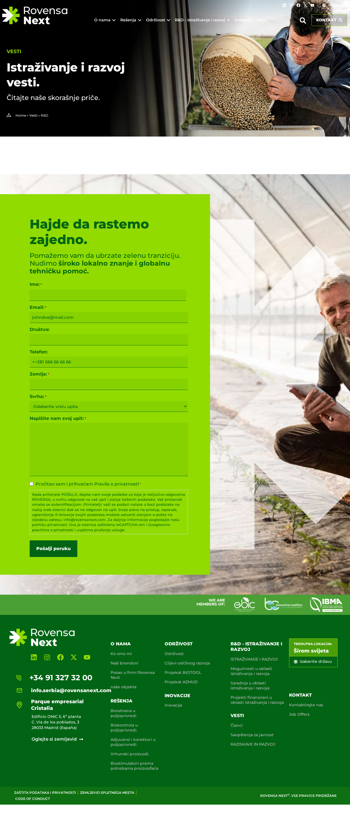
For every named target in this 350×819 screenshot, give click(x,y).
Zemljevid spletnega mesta (107, 792)
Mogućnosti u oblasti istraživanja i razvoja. (251, 671)
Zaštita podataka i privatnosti (45, 792)
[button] (303, 20)
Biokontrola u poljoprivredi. (124, 728)
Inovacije (177, 695)
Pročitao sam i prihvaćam (88, 484)
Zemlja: (39, 374)
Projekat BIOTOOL (183, 672)
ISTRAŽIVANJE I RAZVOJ (254, 659)
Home (21, 115)
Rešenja (121, 701)
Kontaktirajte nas (306, 704)
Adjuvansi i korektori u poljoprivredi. (133, 742)
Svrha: (38, 396)
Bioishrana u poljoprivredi (123, 713)
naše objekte (124, 686)
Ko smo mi (121, 653)
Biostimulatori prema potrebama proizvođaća (134, 766)
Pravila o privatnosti (116, 484)
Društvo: (39, 329)
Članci (237, 725)
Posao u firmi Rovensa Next (133, 675)
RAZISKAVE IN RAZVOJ (253, 744)
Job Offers (299, 714)
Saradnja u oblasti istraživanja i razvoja (250, 685)
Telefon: (39, 352)
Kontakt (300, 695)
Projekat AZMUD (181, 681)
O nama (121, 643)
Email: (38, 307)
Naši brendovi (124, 663)
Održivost (179, 643)
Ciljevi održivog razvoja (187, 663)
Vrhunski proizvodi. (130, 753)
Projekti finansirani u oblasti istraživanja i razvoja (257, 700)
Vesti (14, 51)
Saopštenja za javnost (252, 734)
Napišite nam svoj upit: (58, 418)
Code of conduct (32, 799)
